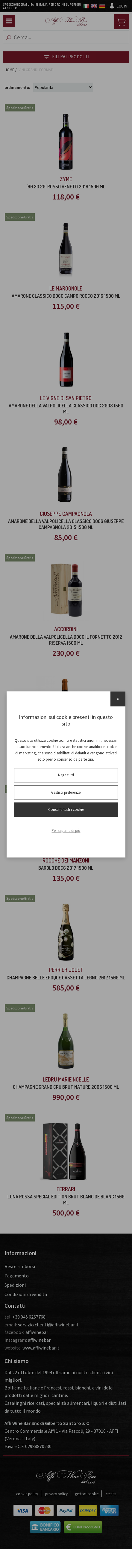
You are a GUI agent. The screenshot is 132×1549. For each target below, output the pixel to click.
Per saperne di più (65, 830)
